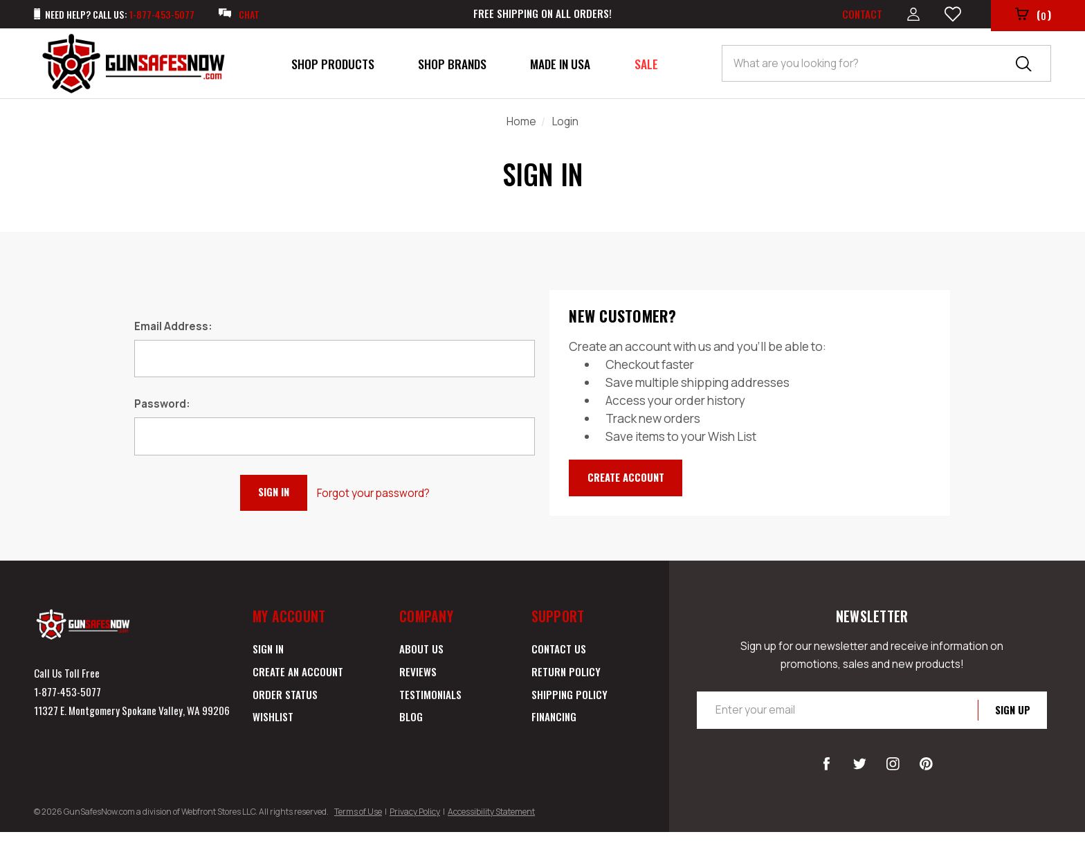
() (1032, 17)
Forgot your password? (380, 495)
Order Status (285, 703)
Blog (411, 725)
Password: (162, 406)
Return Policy (566, 680)
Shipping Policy (569, 703)
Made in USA (560, 66)
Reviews (418, 680)
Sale (646, 66)
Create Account (632, 481)
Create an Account (298, 680)
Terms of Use (358, 820)
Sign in (268, 657)
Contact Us (558, 657)
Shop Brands (452, 66)
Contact (857, 15)
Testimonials (430, 703)
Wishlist (273, 725)
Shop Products (332, 66)
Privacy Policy (415, 820)
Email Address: (173, 329)
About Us (421, 657)
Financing (553, 725)
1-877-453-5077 (67, 700)
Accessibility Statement (491, 820)
